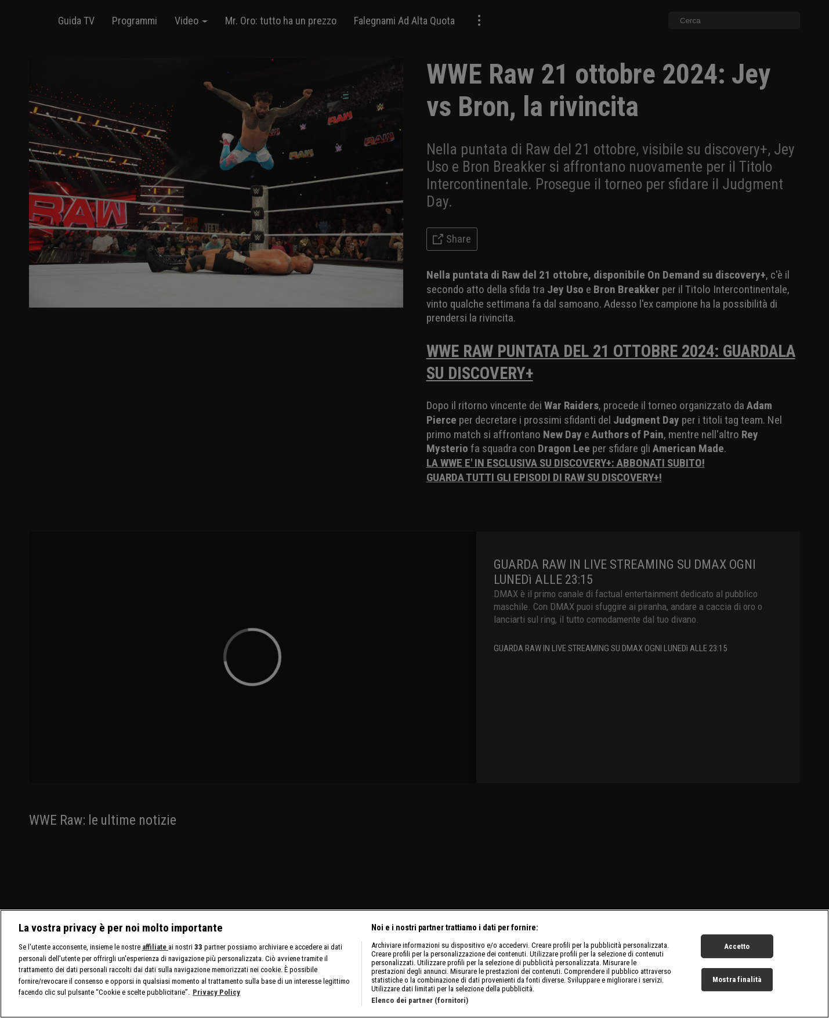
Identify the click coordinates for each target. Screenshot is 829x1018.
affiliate (155, 947)
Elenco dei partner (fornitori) (420, 1000)
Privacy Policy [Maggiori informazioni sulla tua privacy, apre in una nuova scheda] (216, 992)
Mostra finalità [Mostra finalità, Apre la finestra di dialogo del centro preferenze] (736, 979)
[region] (414, 963)
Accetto (737, 945)
